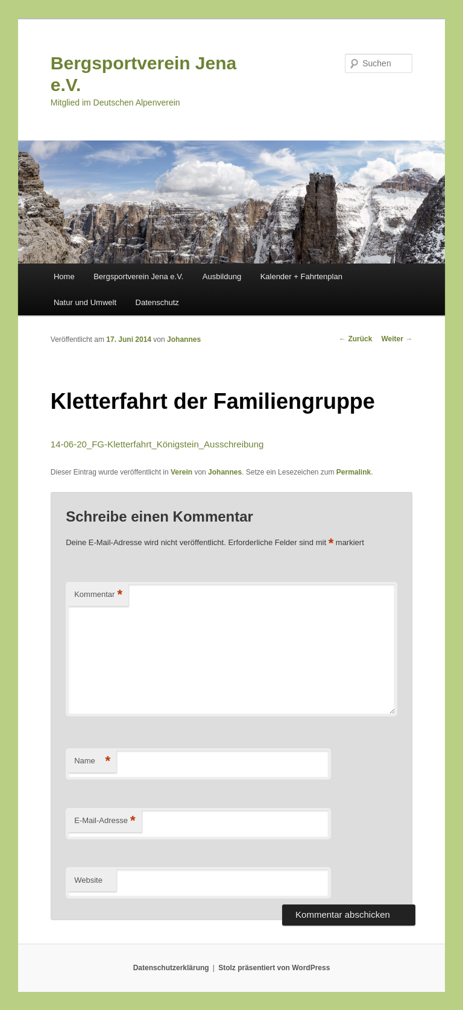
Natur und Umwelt (85, 302)
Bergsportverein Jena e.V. (138, 276)
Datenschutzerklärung (171, 968)
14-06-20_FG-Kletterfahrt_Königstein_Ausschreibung (157, 444)
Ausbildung (222, 276)
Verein (181, 472)
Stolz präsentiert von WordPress (274, 968)
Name (92, 761)
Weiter (396, 339)
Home (64, 276)
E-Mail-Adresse (104, 821)
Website (88, 880)
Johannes (184, 339)
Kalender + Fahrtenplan (301, 276)
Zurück (355, 339)
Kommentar (98, 595)
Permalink (353, 472)
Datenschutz (157, 302)
